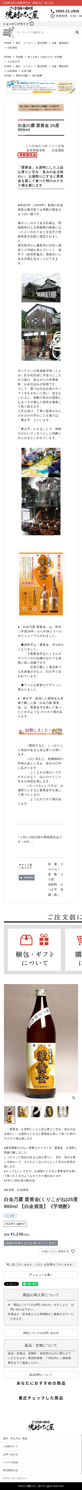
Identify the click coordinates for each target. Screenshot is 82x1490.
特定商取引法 (10, 1470)
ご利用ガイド (10, 1446)
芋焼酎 (19, 57)
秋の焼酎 (37, 75)
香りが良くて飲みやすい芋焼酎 (45, 57)
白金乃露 (26, 71)
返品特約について (41, 1374)
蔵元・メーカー (24, 43)
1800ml (28, 877)
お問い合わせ (10, 1454)
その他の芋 (13, 61)
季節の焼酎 (22, 75)
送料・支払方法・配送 (15, 1438)
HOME (8, 43)
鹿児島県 (42, 43)
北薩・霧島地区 (60, 43)
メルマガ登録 (10, 1462)
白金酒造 (12, 47)
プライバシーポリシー (15, 1478)
